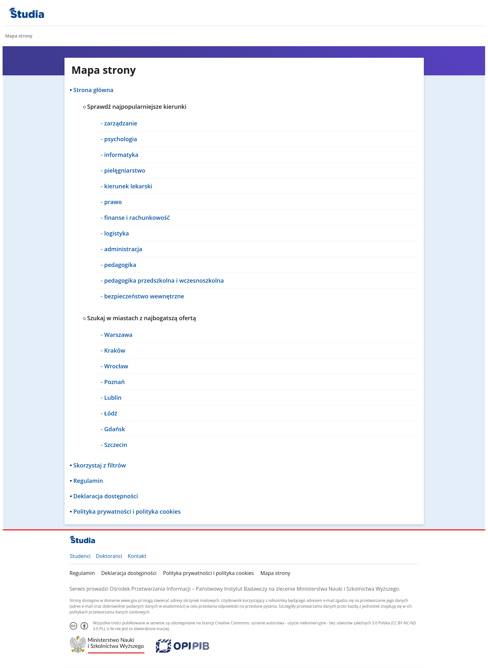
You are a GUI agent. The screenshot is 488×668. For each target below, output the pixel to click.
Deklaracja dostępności (128, 573)
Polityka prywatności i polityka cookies (208, 573)
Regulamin (82, 573)
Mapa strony (275, 573)
